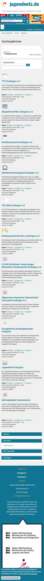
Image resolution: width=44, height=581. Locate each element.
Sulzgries (28, 95)
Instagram (22, 473)
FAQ (3, 11)
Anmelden (29, 29)
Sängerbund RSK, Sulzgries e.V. (17, 111)
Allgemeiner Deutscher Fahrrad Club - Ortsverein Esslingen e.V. (20, 299)
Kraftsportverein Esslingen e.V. (17, 142)
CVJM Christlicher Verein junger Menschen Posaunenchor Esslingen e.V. (22, 265)
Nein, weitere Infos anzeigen (28, 574)
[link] (22, 47)
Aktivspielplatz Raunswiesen (16, 400)
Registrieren (38, 29)
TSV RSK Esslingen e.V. (13, 205)
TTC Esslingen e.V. (11, 81)
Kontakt (38, 11)
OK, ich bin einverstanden (10, 578)
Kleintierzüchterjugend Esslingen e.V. (20, 172)
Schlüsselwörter (9, 62)
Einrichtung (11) (9, 445)
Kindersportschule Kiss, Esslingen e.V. (21, 236)
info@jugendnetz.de (22, 496)
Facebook (22, 477)
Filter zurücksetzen (35, 55)
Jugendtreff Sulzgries (12, 367)
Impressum (21, 11)
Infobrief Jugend (12, 11)
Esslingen (10, 95)
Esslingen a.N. (19, 95)
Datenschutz (31, 11)
